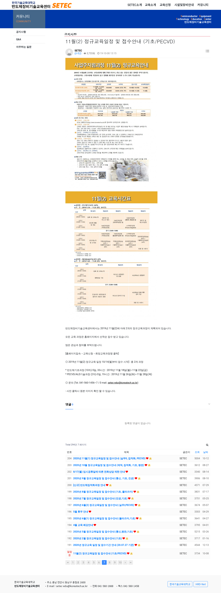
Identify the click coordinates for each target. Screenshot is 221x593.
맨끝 (130, 562)
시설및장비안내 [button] (184, 5)
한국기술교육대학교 (180, 584)
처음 (67, 562)
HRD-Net (201, 584)
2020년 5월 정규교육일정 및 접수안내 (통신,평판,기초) (103, 531)
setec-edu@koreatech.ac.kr (123, 382)
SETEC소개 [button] (134, 5)
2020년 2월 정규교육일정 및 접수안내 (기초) (97, 538)
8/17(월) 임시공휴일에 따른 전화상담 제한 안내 (99, 471)
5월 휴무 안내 (81, 511)
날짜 (205, 452)
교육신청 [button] (165, 5)
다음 (125, 562)
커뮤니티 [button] (202, 5)
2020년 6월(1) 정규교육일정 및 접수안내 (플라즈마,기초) (104, 518)
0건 (78, 53)
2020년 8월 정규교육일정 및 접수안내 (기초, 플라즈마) (103, 491)
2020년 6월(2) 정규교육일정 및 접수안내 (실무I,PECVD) (104, 505)
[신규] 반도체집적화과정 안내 (89, 485)
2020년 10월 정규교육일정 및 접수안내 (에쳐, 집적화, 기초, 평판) (109, 465)
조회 (197, 452)
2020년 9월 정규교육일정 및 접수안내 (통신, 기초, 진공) (104, 478)
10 (120, 562)
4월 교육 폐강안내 (83, 525)
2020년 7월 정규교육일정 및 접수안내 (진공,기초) (100, 498)
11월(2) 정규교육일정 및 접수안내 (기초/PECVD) (100, 553)
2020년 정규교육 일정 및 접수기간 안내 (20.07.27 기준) (104, 545)
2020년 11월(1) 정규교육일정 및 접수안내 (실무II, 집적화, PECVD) (109, 458)
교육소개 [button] (150, 5)
